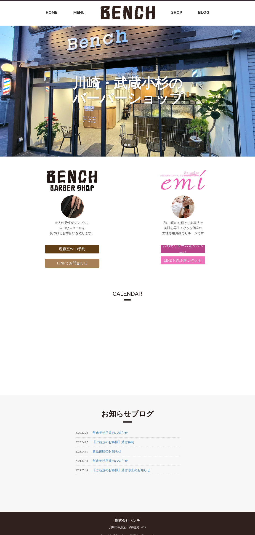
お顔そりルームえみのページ (186, 249)
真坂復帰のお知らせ (107, 451)
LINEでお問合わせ (68, 263)
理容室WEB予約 (68, 249)
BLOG (203, 12)
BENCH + (186, 180)
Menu (79, 12)
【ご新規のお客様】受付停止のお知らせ (121, 470)
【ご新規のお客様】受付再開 (113, 442)
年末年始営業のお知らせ (110, 432)
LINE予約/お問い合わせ (186, 260)
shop (176, 12)
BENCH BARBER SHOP (68, 180)
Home (51, 12)
